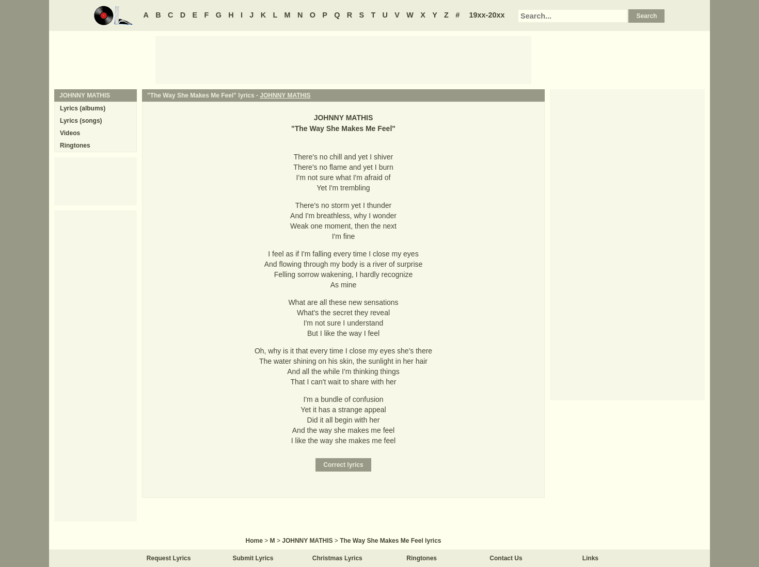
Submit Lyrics (253, 558)
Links (590, 558)
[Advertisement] (343, 59)
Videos (70, 133)
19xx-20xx (487, 15)
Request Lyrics (169, 558)
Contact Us (505, 558)
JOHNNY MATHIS (285, 95)
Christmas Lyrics (337, 558)
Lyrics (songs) (81, 120)
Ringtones (75, 145)
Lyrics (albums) (82, 108)
